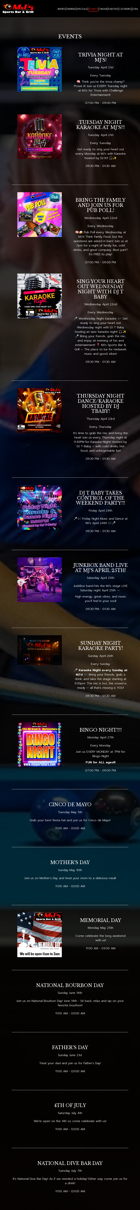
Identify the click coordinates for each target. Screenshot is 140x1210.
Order (103, 9)
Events (93, 9)
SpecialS (81, 9)
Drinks (70, 9)
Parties (113, 9)
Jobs (135, 9)
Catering (125, 9)
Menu (61, 9)
